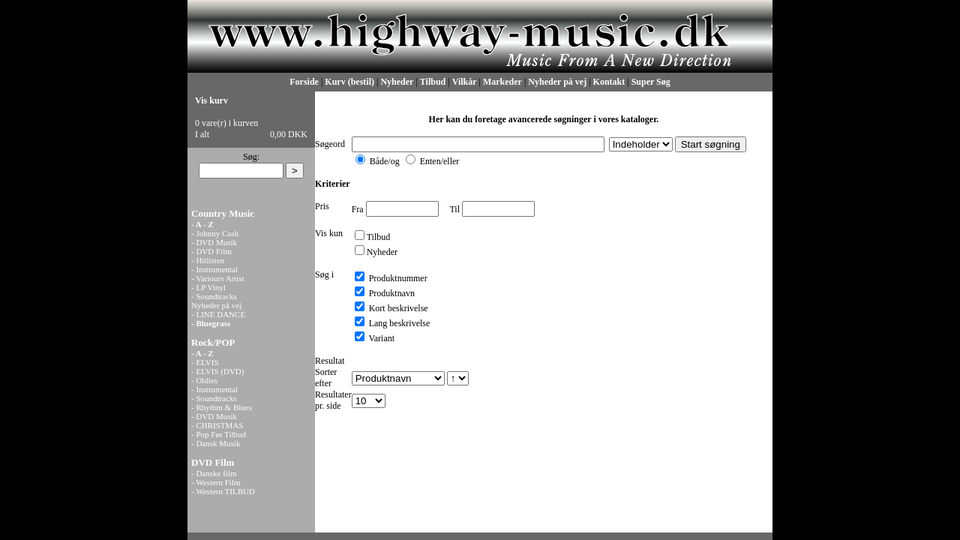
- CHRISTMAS (217, 425)
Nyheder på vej (557, 81)
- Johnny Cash (214, 233)
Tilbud (433, 81)
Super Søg (651, 81)
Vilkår (464, 81)
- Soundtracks (214, 296)
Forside (304, 81)
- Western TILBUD (223, 491)
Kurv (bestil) (349, 81)
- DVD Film (211, 251)
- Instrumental (214, 269)
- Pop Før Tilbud (218, 434)
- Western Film (216, 482)
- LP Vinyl (208, 287)
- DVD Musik (214, 242)
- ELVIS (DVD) (217, 371)
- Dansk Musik (215, 443)
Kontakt (609, 81)
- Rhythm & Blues (221, 407)
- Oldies (204, 380)
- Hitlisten (207, 260)
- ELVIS (205, 362)
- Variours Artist (217, 278)
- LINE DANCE (218, 314)
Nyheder (396, 81)
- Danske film (213, 473)
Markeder (502, 81)
